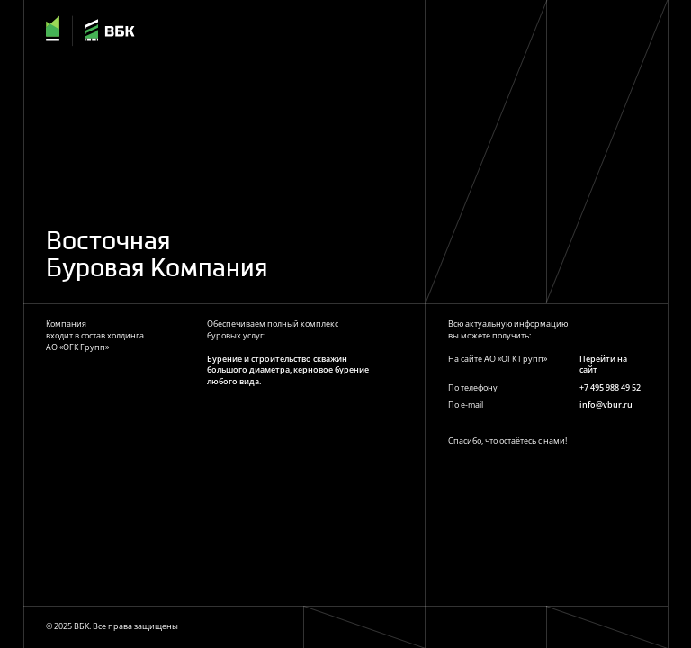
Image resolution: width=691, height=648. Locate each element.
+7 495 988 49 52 (610, 387)
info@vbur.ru (606, 405)
